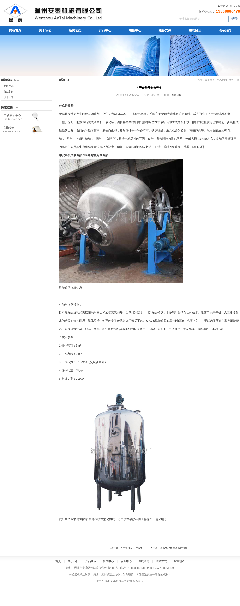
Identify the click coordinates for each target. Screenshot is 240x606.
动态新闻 (222, 79)
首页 (212, 79)
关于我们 (73, 561)
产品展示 (90, 561)
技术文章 (9, 97)
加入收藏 (235, 5)
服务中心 (126, 561)
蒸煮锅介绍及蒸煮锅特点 (173, 547)
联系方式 (161, 561)
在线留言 (143, 561)
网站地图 (179, 561)
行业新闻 (9, 91)
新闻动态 (9, 85)
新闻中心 (234, 79)
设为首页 (223, 5)
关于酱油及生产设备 (131, 547)
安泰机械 (176, 94)
